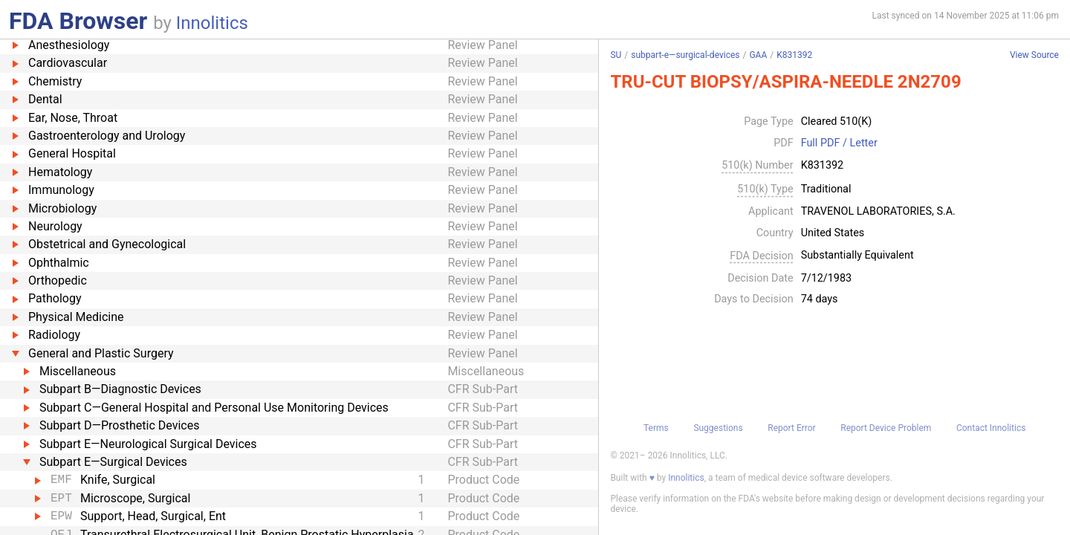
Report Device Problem (885, 428)
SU (615, 55)
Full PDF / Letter (839, 143)
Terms (656, 428)
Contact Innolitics (990, 428)
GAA (758, 55)
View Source (1034, 55)
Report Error (791, 428)
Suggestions (717, 428)
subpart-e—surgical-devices (685, 55)
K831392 (794, 55)
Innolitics (212, 23)
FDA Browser (78, 21)
